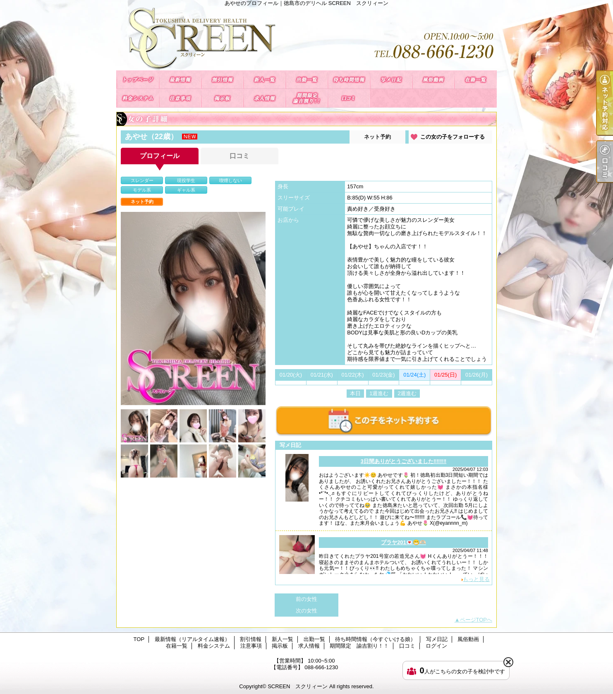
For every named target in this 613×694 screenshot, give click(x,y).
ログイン (436, 646)
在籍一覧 (475, 79)
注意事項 (180, 98)
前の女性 (306, 599)
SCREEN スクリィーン (298, 686)
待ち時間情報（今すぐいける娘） (349, 79)
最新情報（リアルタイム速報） (180, 79)
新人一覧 (264, 79)
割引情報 (222, 79)
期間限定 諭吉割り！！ (306, 98)
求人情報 (264, 98)
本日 (355, 393)
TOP (138, 79)
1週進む (378, 393)
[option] (193, 308)
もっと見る (476, 579)
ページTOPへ (476, 620)
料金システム (138, 98)
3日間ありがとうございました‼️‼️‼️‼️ (404, 461)
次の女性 (306, 611)
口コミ (349, 98)
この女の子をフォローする (452, 137)
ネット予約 (377, 137)
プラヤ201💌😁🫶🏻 (403, 542)
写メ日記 (391, 79)
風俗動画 (433, 79)
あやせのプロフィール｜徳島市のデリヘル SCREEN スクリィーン (306, 38)
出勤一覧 (306, 79)
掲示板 (222, 98)
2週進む (407, 393)
